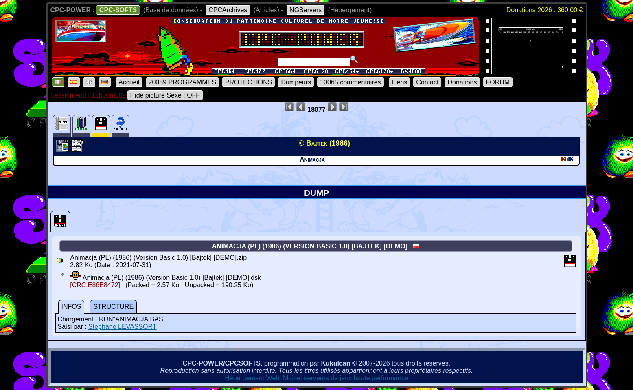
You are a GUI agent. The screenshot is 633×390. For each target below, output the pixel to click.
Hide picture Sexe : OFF (165, 95)
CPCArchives (227, 10)
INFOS (71, 306)
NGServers (305, 10)
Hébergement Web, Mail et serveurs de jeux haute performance (316, 377)
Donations (462, 82)
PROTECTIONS (248, 82)
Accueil (129, 82)
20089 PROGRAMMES (182, 82)
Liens (399, 82)
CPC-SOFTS (118, 10)
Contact (427, 82)
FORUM (498, 82)
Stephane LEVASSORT (122, 326)
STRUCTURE (113, 306)
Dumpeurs (296, 82)
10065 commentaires (350, 82)
